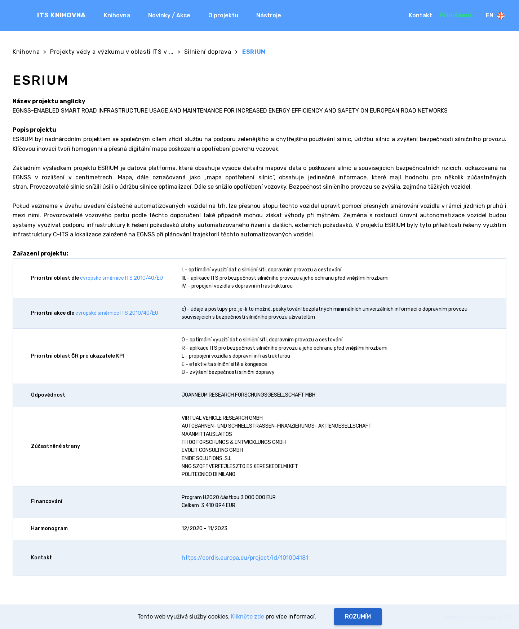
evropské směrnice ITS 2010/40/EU (121, 278)
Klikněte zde (247, 616)
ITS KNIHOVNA (61, 15)
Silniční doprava (207, 51)
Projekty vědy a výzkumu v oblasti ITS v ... (112, 51)
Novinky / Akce (169, 15)
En (495, 15)
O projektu (223, 15)
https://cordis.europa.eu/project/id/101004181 (245, 557)
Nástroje (268, 15)
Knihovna (117, 15)
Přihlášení (455, 15)
